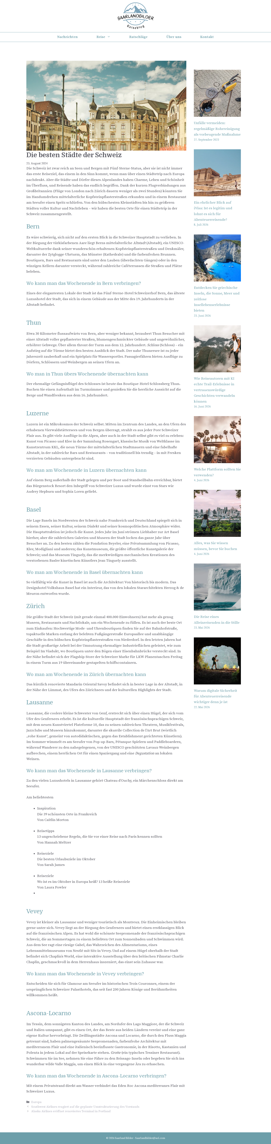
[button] (111, 814)
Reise (108, 37)
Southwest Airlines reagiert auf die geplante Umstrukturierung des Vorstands (85, 1107)
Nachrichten (67, 37)
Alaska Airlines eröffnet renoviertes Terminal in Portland (71, 1111)
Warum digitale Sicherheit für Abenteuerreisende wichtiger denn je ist (215, 696)
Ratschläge (138, 37)
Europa (36, 1102)
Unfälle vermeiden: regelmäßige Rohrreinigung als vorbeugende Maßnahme (217, 129)
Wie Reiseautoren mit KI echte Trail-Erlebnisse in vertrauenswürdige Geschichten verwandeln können (214, 390)
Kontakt (207, 37)
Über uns (173, 37)
